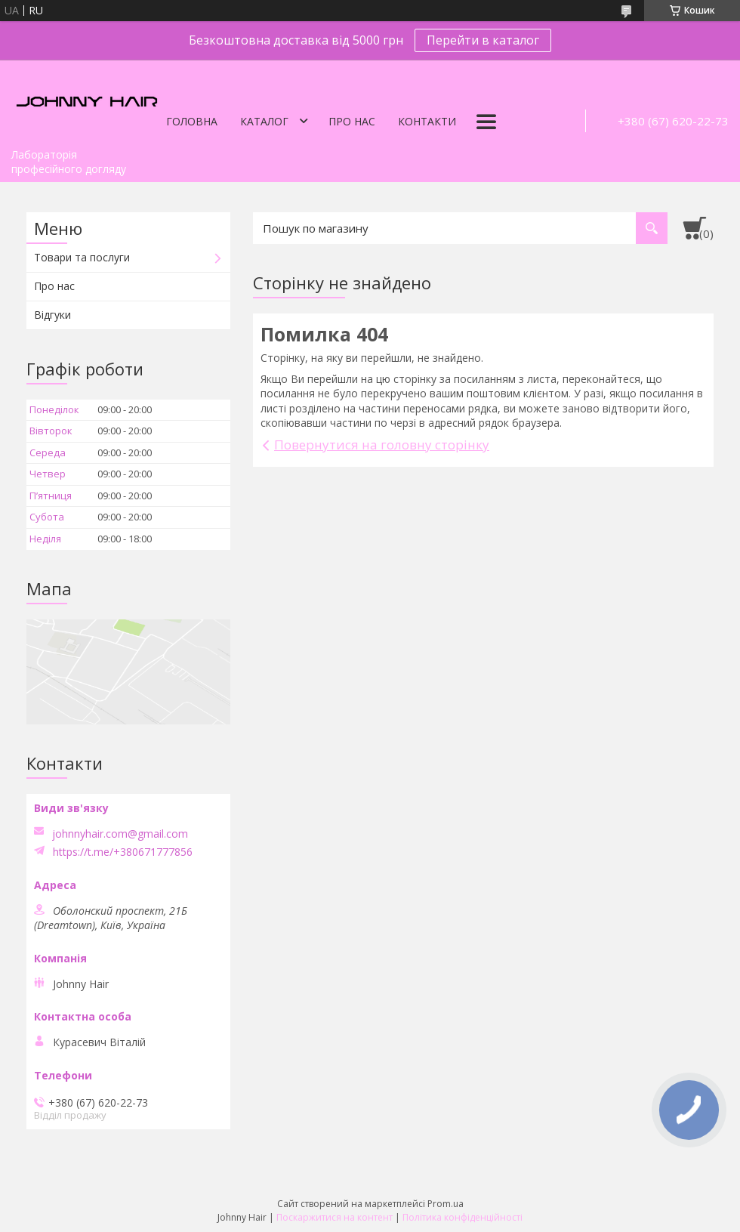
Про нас (351, 121)
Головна (191, 121)
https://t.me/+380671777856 (123, 852)
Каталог (264, 121)
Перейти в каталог (483, 40)
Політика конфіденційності (462, 1217)
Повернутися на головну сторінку (381, 444)
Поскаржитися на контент (334, 1217)
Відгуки (52, 314)
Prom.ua (445, 1203)
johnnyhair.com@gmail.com (120, 834)
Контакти (427, 121)
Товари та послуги (82, 257)
